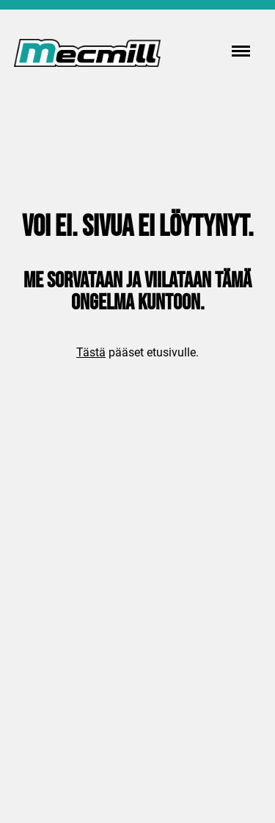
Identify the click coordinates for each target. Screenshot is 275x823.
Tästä (91, 352)
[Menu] (241, 51)
